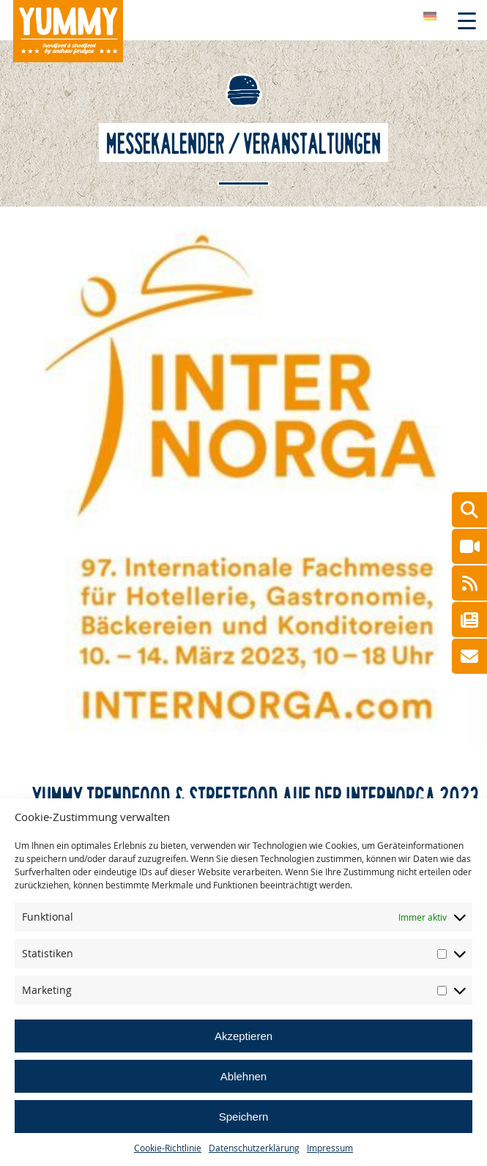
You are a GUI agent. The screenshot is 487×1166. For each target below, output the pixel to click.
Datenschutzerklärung (254, 1148)
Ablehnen (243, 1076)
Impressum (330, 1148)
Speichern (244, 1116)
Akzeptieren (243, 1036)
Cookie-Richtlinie (167, 1148)
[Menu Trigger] (467, 20)
